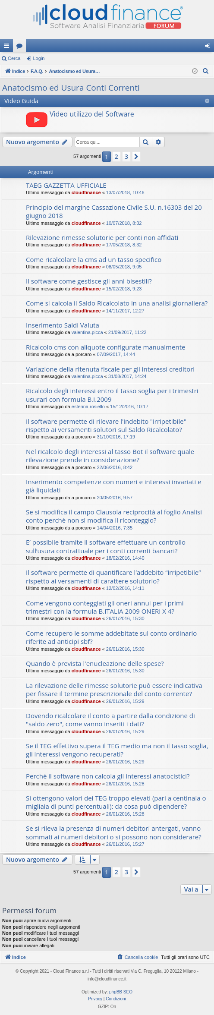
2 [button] (116, 156)
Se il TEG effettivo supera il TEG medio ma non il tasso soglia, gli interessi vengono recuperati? (117, 749)
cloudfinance (86, 192)
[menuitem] (206, 71)
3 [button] (126, 156)
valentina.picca (87, 332)
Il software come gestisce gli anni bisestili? (89, 281)
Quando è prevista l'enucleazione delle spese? (95, 663)
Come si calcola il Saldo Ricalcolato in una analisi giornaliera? (117, 303)
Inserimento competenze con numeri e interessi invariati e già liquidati (113, 485)
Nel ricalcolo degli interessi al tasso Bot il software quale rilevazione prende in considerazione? (110, 455)
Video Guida (21, 101)
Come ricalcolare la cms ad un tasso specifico (93, 259)
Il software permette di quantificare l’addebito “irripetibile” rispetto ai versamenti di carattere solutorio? (113, 576)
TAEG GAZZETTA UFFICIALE (66, 185)
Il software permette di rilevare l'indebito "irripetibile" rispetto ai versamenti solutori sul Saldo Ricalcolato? (106, 425)
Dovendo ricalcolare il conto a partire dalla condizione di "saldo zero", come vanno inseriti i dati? (110, 719)
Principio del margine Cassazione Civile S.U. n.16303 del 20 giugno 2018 (114, 211)
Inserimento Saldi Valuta (62, 325)
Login (38, 58)
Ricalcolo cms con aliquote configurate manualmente (105, 347)
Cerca (14, 58)
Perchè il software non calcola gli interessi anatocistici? (107, 776)
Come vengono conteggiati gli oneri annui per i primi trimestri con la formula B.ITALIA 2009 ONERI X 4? (104, 607)
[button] (136, 156)
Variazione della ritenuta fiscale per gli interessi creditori (110, 369)
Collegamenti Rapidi (8, 47)
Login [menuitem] (209, 47)
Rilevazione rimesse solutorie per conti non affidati (102, 237)
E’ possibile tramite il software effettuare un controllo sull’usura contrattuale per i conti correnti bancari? (106, 546)
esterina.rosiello (88, 406)
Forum (21, 47)
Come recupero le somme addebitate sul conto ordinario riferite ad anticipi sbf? (111, 637)
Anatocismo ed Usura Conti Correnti (71, 87)
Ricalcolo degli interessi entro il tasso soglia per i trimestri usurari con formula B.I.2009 (112, 394)
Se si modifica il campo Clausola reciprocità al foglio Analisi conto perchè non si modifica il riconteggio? (114, 516)
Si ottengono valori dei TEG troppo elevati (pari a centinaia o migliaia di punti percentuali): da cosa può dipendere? (116, 802)
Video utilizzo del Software (92, 114)
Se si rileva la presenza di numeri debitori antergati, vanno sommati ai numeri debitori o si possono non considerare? (113, 832)
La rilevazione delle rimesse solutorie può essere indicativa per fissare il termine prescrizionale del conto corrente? (114, 689)
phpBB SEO (120, 992)
